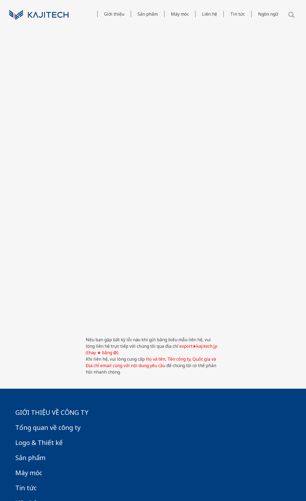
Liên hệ (209, 14)
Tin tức (237, 14)
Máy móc (180, 14)
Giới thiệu (114, 14)
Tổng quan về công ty (48, 427)
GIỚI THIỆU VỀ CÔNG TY (51, 412)
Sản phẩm (147, 14)
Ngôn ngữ (268, 14)
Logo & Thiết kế (39, 442)
